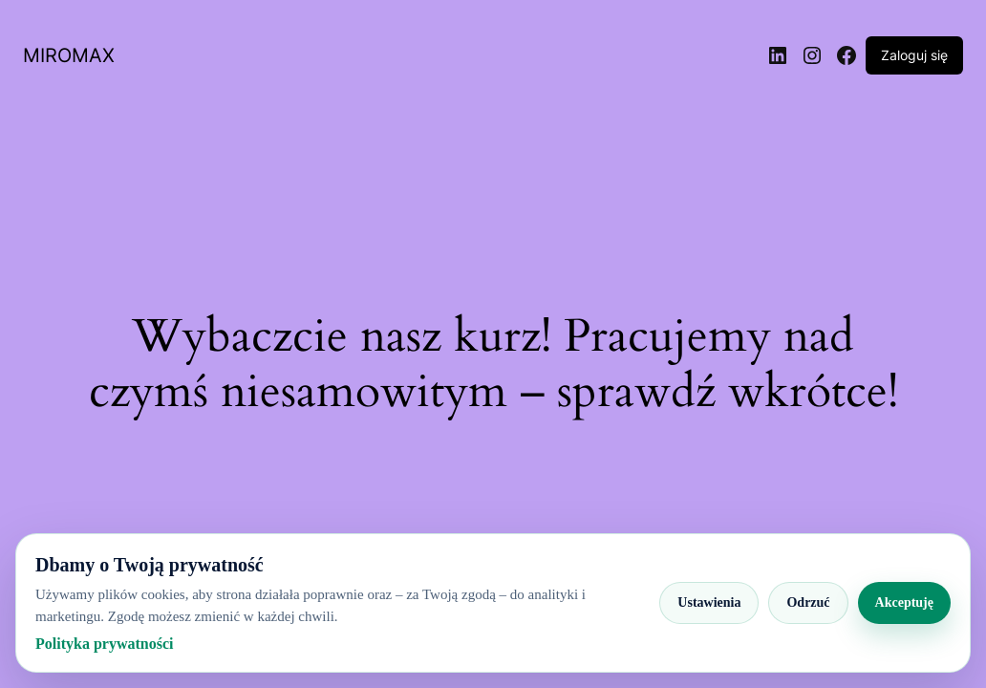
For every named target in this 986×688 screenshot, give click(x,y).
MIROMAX (69, 55)
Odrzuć (807, 602)
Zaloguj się (914, 55)
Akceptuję (904, 602)
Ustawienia (708, 602)
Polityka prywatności (104, 643)
